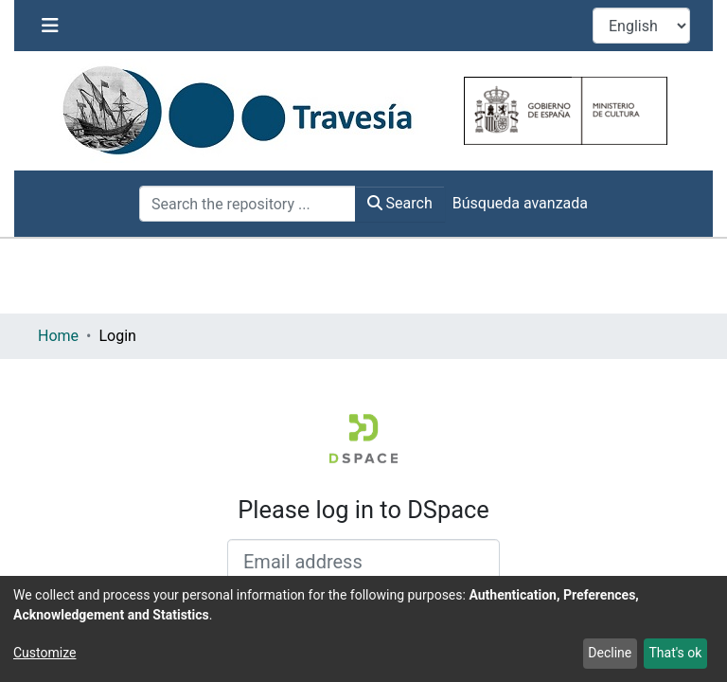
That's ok (674, 652)
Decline (609, 652)
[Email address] (363, 561)
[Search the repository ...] (247, 204)
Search (400, 203)
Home (58, 336)
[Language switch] (641, 26)
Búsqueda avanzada (520, 203)
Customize (44, 652)
